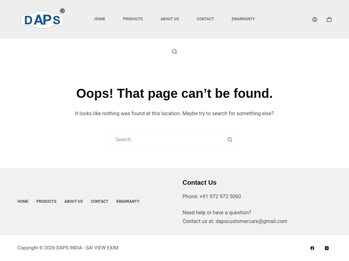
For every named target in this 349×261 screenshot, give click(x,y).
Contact (205, 19)
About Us (170, 19)
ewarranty (243, 19)
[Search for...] (165, 139)
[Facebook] (312, 248)
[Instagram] (327, 248)
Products (133, 19)
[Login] (314, 19)
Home (99, 19)
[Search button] (230, 139)
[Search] (174, 51)
